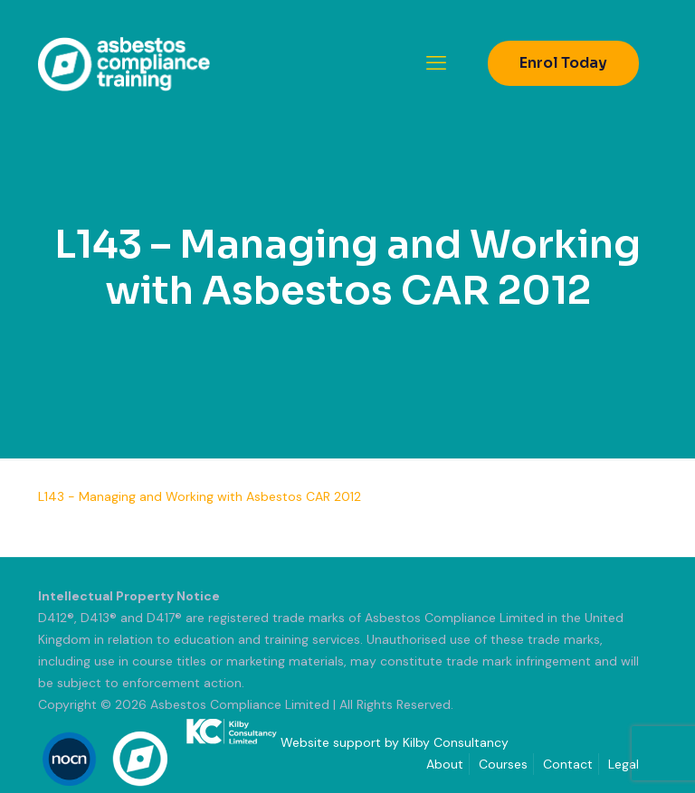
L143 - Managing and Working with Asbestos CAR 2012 (199, 496)
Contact (568, 764)
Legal (623, 764)
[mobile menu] (436, 63)
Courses (503, 764)
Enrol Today (563, 62)
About (444, 764)
